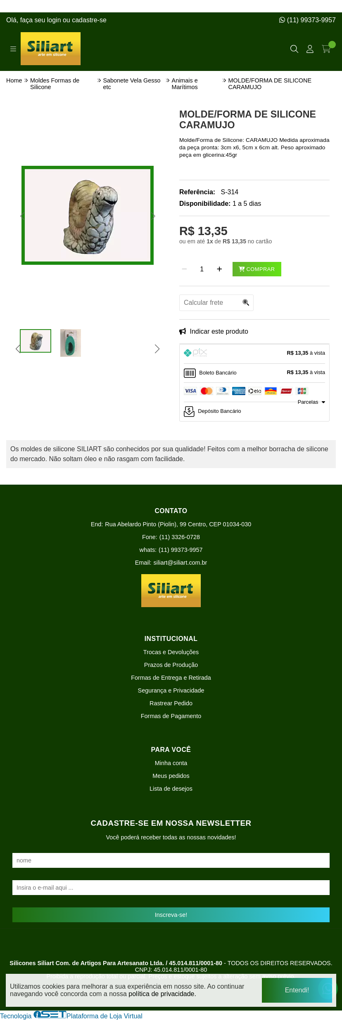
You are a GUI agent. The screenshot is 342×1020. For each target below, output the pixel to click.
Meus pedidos (171, 776)
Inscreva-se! (171, 915)
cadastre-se (89, 20)
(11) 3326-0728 (179, 537)
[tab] (254, 353)
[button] (22, 216)
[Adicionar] (219, 269)
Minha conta (171, 763)
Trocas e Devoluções (171, 652)
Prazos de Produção (171, 665)
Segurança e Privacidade (171, 690)
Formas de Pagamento (171, 716)
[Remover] (184, 269)
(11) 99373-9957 (307, 20)
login (55, 20)
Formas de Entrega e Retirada (171, 677)
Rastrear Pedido (171, 703)
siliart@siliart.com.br (180, 562)
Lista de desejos (171, 788)
